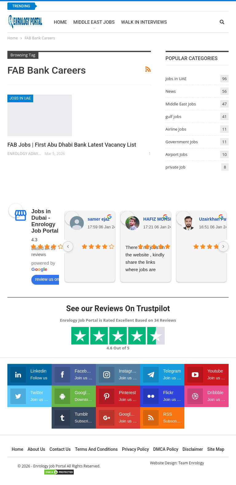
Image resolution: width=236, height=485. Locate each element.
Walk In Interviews (144, 22)
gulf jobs (173, 116)
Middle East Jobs (94, 22)
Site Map (215, 449)
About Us (36, 449)
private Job (176, 167)
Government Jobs (182, 142)
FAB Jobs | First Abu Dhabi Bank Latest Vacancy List (71, 144)
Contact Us (60, 449)
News (171, 91)
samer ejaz (99, 219)
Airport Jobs (176, 154)
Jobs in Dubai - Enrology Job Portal (44, 221)
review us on (50, 279)
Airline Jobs (176, 129)
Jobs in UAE (20, 98)
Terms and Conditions (96, 449)
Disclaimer (193, 449)
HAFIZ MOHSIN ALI (162, 219)
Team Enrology (191, 463)
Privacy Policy (135, 449)
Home (60, 22)
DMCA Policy (165, 449)
